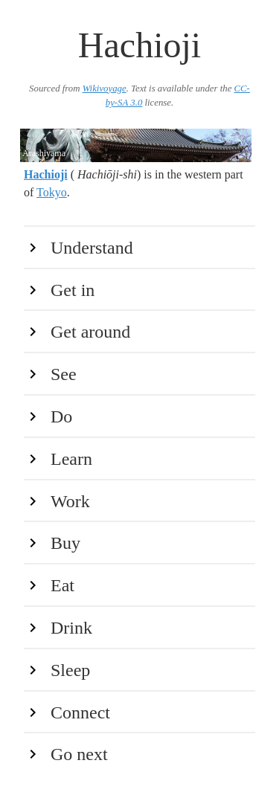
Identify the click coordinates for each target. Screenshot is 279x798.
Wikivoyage (104, 88)
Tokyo (51, 192)
